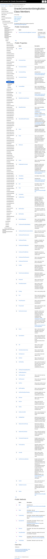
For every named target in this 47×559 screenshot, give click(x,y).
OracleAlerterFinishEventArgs (12, 57)
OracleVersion (9, 213)
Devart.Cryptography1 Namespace (8, 33)
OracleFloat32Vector (10, 112)
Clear (20, 510)
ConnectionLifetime (22, 66)
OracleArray (9, 60)
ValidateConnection (23, 484)
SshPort (20, 383)
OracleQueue (9, 170)
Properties (9, 87)
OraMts (20, 265)
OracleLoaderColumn (10, 130)
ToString (20, 536)
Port (19, 295)
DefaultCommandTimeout (24, 98)
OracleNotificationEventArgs (11, 145)
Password (21, 279)
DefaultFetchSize (22, 107)
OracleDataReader (10, 95)
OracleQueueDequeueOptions (12, 176)
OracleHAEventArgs (10, 118)
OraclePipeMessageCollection (12, 165)
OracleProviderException (11, 166)
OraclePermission (10, 158)
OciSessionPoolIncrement (24, 234)
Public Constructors (18, 16)
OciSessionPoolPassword (24, 257)
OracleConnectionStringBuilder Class (22, 549)
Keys (20, 187)
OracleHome (9, 120)
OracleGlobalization (10, 117)
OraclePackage (9, 153)
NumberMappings (22, 219)
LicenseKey (21, 194)
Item (19, 183)
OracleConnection (10, 75)
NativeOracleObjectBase (11, 47)
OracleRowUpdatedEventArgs (12, 191)
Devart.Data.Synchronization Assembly (7, 232)
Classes (7, 40)
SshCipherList (21, 353)
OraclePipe (8, 161)
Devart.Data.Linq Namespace (7, 35)
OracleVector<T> (10, 211)
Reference (3, 19)
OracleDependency (10, 102)
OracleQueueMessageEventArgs (12, 181)
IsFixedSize (21, 175)
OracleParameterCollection (11, 156)
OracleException (9, 107)
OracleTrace (9, 206)
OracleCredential (9, 89)
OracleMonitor (9, 143)
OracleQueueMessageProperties (12, 183)
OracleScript (9, 194)
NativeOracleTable (10, 48)
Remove (20, 528)
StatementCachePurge (23, 423)
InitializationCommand (23, 164)
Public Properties (17, 18)
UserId (20, 480)
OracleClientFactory (10, 70)
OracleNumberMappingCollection (12, 150)
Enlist (20, 135)
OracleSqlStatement (10, 201)
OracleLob (8, 137)
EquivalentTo (21, 520)
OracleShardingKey (10, 198)
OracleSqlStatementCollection (12, 203)
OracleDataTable (9, 100)
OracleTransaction (10, 208)
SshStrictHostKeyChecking (24, 392)
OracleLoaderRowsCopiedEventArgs (13, 135)
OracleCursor (9, 90)
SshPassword (21, 379)
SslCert (20, 401)
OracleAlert (8, 50)
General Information (4, 11)
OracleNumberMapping (11, 148)
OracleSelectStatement (11, 196)
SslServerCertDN (22, 412)
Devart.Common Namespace (7, 28)
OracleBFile (9, 67)
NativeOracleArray (10, 43)
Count (20, 92)
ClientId (20, 48)
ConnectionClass (22, 60)
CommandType (38, 123)
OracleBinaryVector (10, 68)
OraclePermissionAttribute (11, 160)
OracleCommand (10, 72)
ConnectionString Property (20, 551)
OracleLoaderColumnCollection (12, 132)
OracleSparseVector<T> (11, 199)
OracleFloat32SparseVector (11, 110)
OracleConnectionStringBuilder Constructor (13, 84)
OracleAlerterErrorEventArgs (12, 55)
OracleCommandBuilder (11, 73)
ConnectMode (21, 86)
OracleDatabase (9, 94)
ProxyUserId (21, 305)
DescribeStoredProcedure (24, 118)
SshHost (20, 357)
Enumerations (8, 221)
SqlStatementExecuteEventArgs (12, 216)
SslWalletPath (21, 417)
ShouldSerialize (22, 532)
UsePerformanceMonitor (23, 459)
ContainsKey (21, 515)
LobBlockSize (21, 197)
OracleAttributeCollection (11, 65)
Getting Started (4, 9)
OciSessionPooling (22, 240)
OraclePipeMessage (10, 163)
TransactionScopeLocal (23, 438)
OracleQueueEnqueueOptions (12, 178)
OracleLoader (9, 128)
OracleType (9, 209)
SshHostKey (21, 361)
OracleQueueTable (10, 186)
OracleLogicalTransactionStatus (12, 140)
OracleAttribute (9, 63)
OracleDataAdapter (10, 92)
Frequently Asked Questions (6, 17)
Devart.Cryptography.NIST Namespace (9, 30)
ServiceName (21, 335)
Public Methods (17, 19)
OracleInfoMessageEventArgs (12, 123)
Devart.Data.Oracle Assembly (7, 22)
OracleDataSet (9, 97)
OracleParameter (10, 155)
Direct (20, 129)
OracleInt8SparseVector (11, 125)
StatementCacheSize (23, 431)
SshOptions (9, 218)
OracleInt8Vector (9, 127)
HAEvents (21, 144)
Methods (9, 85)
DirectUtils (8, 42)
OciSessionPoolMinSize (23, 252)
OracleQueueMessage (10, 180)
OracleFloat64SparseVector (11, 113)
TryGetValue (21, 540)
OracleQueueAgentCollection (12, 175)
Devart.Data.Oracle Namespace (6, 4)
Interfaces (7, 224)
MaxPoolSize (21, 208)
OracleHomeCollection (10, 122)
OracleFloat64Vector (10, 115)
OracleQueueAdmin (10, 171)
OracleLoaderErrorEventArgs (12, 133)
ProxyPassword (22, 300)
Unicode (20, 452)
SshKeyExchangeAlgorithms (24, 369)
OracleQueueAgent (10, 173)
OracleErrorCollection (10, 105)
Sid (19, 344)
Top (16, 40)
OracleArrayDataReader (11, 62)
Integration (3, 16)
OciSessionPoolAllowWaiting (24, 224)
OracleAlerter (9, 52)
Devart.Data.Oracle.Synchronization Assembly (8, 230)
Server (20, 329)
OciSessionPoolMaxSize (24, 245)
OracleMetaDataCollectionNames (12, 142)
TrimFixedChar (22, 444)
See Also (16, 21)
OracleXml (8, 214)
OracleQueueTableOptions (11, 188)
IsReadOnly (21, 178)
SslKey (20, 406)
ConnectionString (22, 72)
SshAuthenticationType (23, 349)
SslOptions (8, 219)
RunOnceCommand (23, 311)
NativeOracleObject (10, 45)
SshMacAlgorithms (22, 372)
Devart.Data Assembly (6, 21)
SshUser (20, 397)
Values (20, 491)
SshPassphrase (22, 375)
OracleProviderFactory (10, 168)
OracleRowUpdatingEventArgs (12, 193)
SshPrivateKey (22, 388)
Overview (5, 24)
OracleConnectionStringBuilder (12, 78)
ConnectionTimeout (23, 77)
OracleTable (9, 204)
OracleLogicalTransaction (11, 138)
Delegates (7, 226)
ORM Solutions (4, 14)
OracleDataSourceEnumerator (12, 99)
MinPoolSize (21, 213)
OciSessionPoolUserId (23, 261)
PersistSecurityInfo (22, 283)
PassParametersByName (24, 273)
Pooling (20, 291)
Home (20, 160)
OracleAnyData (9, 58)
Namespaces (5, 26)
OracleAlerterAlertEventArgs (11, 53)
